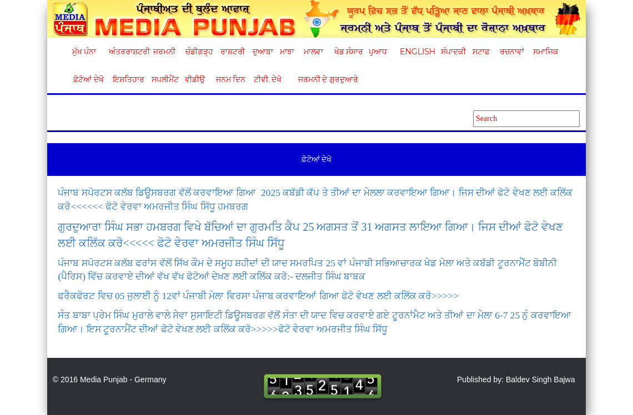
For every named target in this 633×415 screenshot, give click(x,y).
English (416, 52)
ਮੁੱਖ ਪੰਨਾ (84, 52)
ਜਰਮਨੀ (164, 52)
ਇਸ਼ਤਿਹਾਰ (128, 79)
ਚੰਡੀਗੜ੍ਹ (199, 52)
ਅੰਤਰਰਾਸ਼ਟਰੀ (127, 52)
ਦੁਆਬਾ (263, 52)
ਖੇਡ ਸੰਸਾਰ (348, 52)
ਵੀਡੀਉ (195, 79)
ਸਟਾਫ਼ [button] (481, 52)
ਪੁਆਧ (378, 52)
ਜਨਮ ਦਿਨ (230, 79)
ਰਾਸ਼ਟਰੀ (232, 52)
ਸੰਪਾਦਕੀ (453, 52)
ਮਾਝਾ (287, 52)
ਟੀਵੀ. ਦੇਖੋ (267, 79)
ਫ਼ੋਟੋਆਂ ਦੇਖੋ (87, 79)
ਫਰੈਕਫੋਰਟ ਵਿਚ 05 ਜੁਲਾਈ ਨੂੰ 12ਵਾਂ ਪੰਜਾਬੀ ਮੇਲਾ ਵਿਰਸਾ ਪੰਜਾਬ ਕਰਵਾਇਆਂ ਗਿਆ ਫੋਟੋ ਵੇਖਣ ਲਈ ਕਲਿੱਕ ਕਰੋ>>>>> (258, 296)
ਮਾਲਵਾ (313, 52)
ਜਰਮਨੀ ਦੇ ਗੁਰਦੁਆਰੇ (324, 79)
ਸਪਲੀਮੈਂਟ (165, 79)
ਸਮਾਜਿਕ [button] (546, 52)
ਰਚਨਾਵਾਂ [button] (512, 52)
